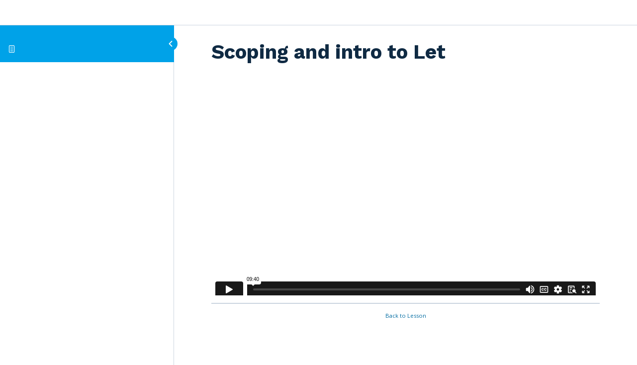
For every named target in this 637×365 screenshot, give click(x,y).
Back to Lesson (405, 315)
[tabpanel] (405, 186)
